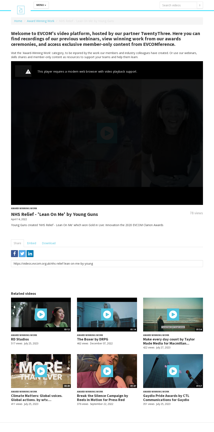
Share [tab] (17, 243)
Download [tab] (49, 243)
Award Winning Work (40, 21)
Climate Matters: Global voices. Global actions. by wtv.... (36, 397)
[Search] (200, 5)
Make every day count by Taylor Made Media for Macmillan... (169, 341)
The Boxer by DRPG (92, 339)
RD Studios (20, 339)
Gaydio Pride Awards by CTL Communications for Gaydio (166, 397)
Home (18, 21)
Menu (41, 5)
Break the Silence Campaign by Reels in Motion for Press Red (102, 397)
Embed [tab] (31, 243)
